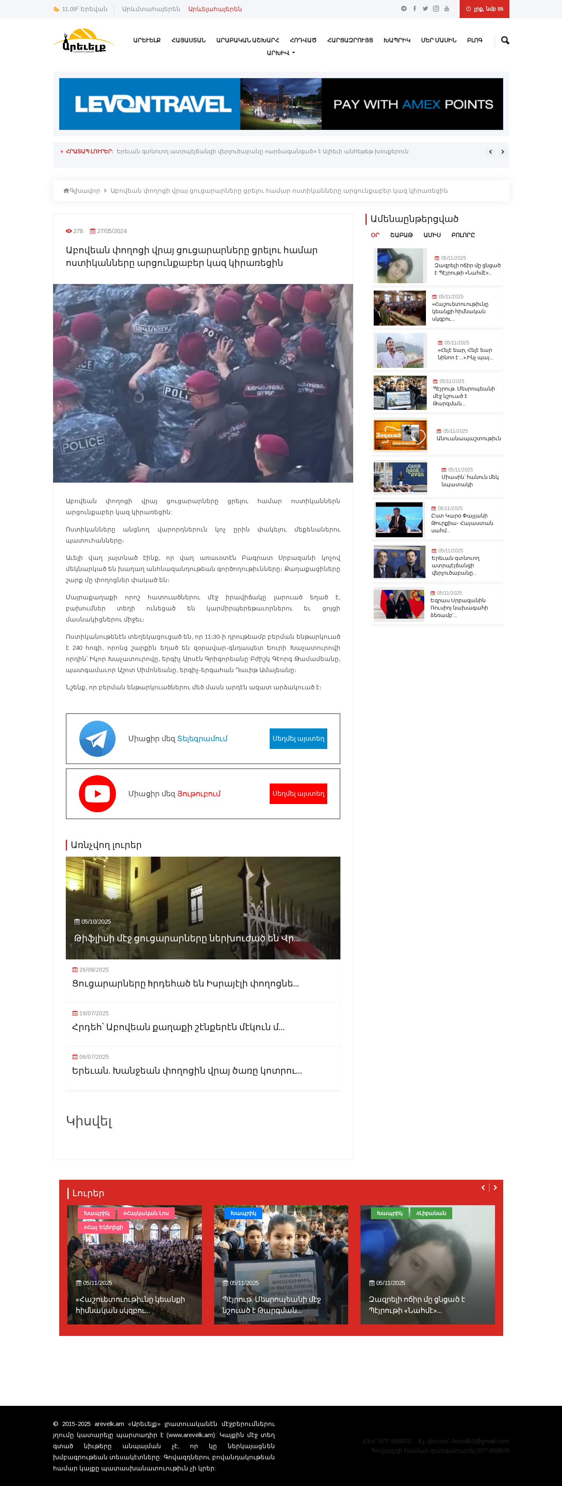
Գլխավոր (81, 190)
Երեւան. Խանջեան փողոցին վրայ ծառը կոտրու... (187, 1071)
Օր (375, 235)
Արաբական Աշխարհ (247, 40)
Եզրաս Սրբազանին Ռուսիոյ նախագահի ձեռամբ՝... (459, 608)
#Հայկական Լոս (146, 1213)
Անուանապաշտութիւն (469, 438)
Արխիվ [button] (279, 53)
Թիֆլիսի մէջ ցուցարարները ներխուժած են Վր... (187, 938)
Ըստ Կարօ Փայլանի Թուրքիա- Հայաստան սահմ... (462, 523)
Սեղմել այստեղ (298, 738)
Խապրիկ (397, 40)
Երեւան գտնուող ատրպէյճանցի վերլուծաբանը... (455, 566)
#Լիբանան (431, 1213)
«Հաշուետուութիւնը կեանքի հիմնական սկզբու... (460, 311)
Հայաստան (188, 40)
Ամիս (432, 235)
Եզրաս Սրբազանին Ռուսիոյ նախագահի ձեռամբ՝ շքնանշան (210, 157)
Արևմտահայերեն (151, 8)
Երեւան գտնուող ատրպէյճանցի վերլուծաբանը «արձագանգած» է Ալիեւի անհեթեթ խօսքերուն (262, 151)
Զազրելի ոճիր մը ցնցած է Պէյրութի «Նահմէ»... (468, 269)
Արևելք (147, 40)
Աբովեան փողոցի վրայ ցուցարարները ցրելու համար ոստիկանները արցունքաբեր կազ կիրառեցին (279, 190)
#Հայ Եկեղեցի (103, 1227)
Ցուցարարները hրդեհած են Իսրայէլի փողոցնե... (185, 984)
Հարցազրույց (350, 40)
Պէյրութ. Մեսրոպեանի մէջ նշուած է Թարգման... (464, 396)
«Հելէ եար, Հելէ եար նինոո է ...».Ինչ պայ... (465, 354)
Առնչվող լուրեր (106, 845)
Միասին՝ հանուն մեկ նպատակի (470, 481)
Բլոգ (475, 40)
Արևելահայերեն (215, 8)
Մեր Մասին (438, 40)
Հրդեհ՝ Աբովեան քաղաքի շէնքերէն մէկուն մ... (178, 1027)
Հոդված (303, 40)
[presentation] (490, 152)
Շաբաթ (401, 235)
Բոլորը (463, 235)
